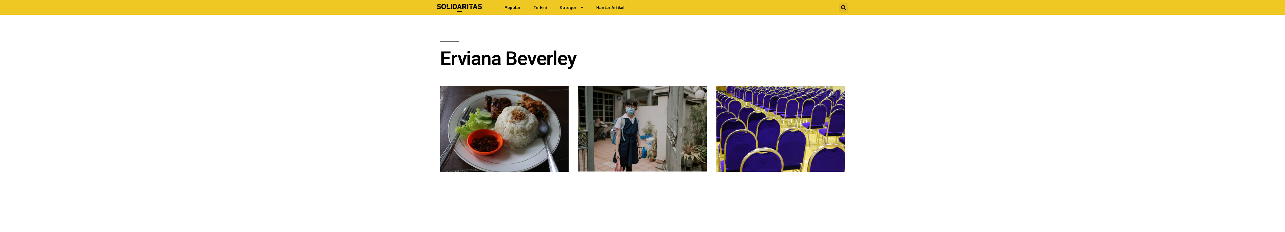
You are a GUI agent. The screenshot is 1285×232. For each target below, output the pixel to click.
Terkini (540, 7)
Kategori (571, 7)
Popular (512, 7)
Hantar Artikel (610, 7)
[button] (843, 8)
